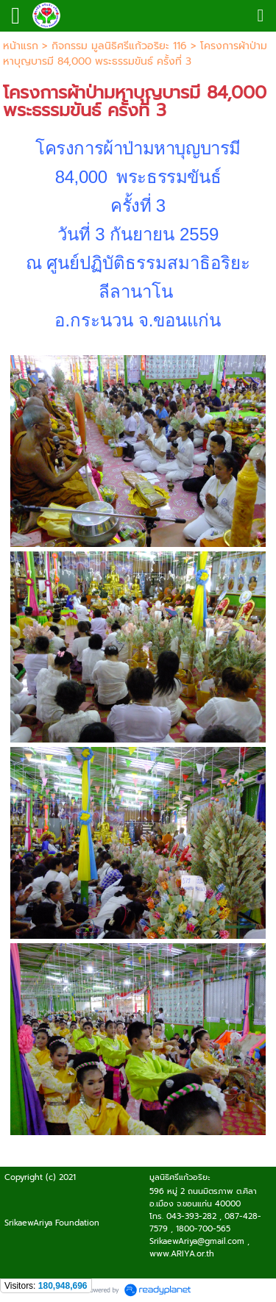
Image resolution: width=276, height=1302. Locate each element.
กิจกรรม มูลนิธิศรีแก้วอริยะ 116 (119, 46)
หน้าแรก (20, 46)
